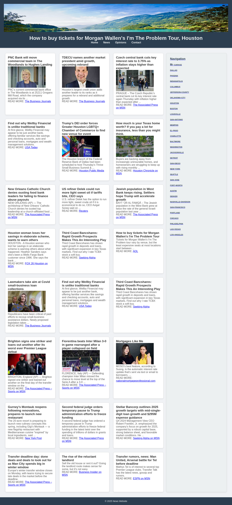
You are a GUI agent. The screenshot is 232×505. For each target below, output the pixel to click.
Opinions (120, 42)
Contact (136, 42)
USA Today (31, 147)
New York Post (33, 438)
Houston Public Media (91, 170)
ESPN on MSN (141, 478)
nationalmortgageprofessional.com (135, 380)
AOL (135, 251)
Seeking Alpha (87, 257)
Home (94, 42)
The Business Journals (38, 101)
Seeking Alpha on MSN (146, 438)
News (106, 42)
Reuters (83, 211)
